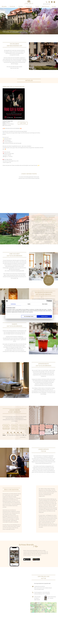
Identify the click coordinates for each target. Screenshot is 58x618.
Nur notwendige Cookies (28, 316)
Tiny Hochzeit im (48, 279)
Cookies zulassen (44, 316)
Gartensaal (14, 425)
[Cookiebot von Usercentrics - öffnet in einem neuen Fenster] (47, 301)
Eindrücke (12, 6)
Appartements (45, 6)
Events (37, 6)
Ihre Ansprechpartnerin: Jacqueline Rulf (42, 583)
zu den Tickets (23, 123)
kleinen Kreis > (49, 282)
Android (51, 598)
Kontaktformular (40, 589)
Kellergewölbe (23, 428)
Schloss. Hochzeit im (49, 280)
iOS (48, 598)
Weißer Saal (14, 428)
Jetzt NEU (49, 277)
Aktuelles (4, 6)
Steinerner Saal (23, 425)
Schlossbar (6, 425)
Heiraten (20, 6)
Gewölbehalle (6, 428)
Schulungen (29, 6)
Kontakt (54, 6)
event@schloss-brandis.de (39, 586)
